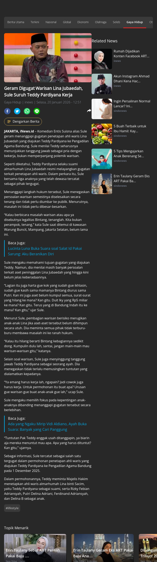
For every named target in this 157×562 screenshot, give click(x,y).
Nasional (51, 22)
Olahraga (100, 22)
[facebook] (7, 111)
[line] (37, 111)
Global (67, 22)
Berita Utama (15, 22)
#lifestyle (12, 508)
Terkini (35, 22)
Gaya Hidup (135, 22)
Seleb (116, 22)
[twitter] (17, 111)
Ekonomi (83, 22)
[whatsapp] (27, 111)
